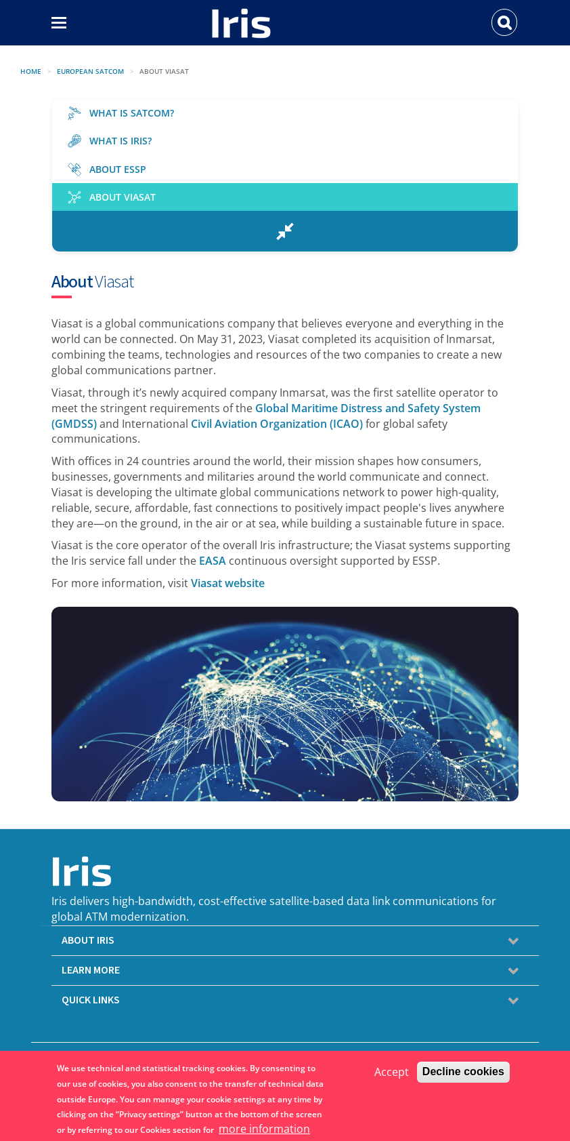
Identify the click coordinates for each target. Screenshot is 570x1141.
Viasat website (228, 583)
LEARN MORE (91, 970)
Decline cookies (463, 1073)
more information (264, 1130)
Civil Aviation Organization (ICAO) (277, 423)
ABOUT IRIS (88, 940)
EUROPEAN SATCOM (90, 71)
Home (30, 71)
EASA (212, 560)
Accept (391, 1073)
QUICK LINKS (91, 1000)
